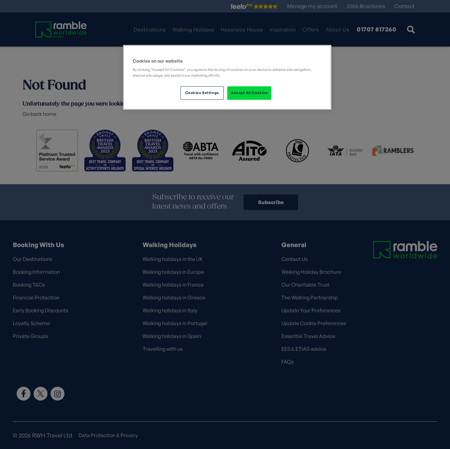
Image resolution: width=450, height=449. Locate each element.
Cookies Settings (202, 93)
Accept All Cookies (249, 93)
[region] (227, 77)
